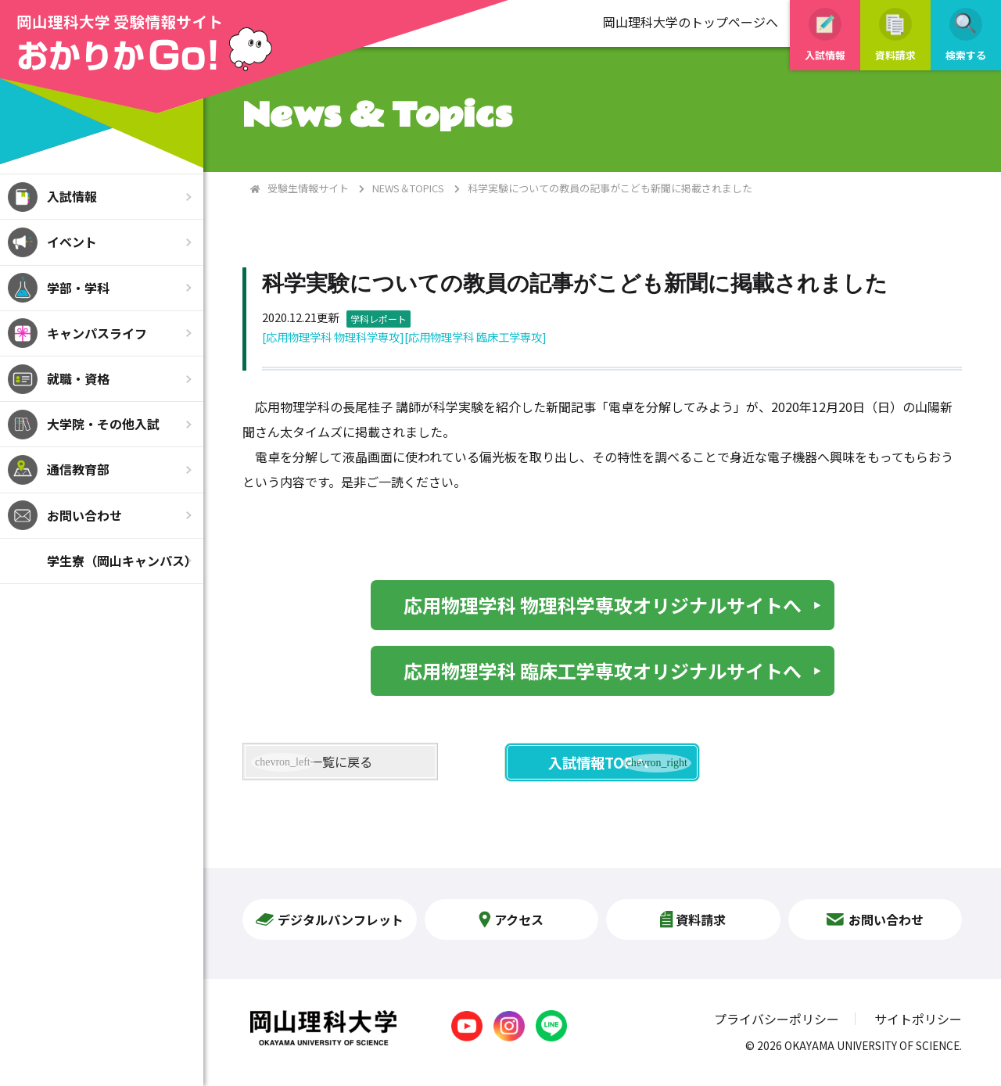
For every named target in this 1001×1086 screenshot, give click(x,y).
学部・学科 (78, 287)
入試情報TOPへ (598, 762)
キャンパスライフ (97, 333)
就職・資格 (78, 378)
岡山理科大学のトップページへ (690, 22)
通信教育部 (78, 469)
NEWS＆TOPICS (408, 188)
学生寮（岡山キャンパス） (122, 560)
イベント (72, 241)
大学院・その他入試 (103, 423)
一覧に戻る (341, 761)
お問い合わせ (84, 515)
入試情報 (72, 196)
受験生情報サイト (308, 188)
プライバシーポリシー (776, 1018)
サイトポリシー (918, 1018)
